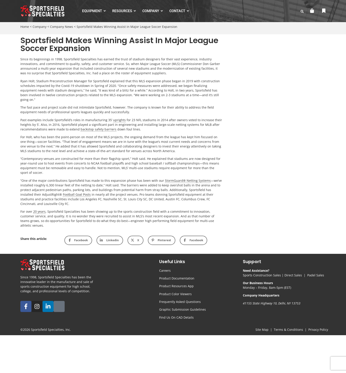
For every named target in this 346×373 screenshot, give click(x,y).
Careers (165, 270)
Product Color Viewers (175, 294)
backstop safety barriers (98, 129)
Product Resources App (176, 286)
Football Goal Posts (77, 194)
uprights (119, 120)
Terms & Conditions (288, 329)
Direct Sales (293, 275)
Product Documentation (176, 278)
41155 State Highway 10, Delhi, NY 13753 (271, 303)
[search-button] (302, 11)
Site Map (262, 329)
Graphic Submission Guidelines (182, 309)
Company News (61, 27)
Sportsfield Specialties (47, 329)
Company (39, 27)
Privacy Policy (318, 329)
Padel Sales (315, 275)
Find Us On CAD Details (176, 317)
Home (24, 27)
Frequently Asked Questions (180, 302)
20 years (39, 211)
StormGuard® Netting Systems (188, 180)
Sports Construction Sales (262, 275)
